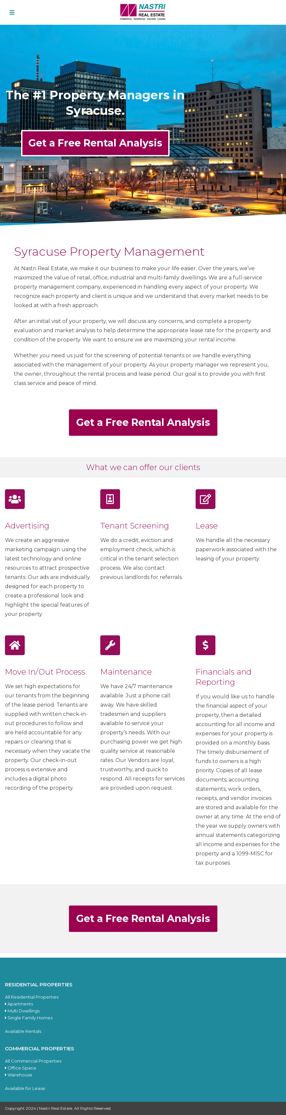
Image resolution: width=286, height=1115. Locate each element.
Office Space (20, 1067)
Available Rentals (23, 1031)
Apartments (19, 1003)
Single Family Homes (28, 1017)
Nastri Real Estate (55, 1108)
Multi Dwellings (22, 1010)
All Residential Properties (31, 997)
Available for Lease (25, 1088)
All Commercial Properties (33, 1061)
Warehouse (18, 1074)
